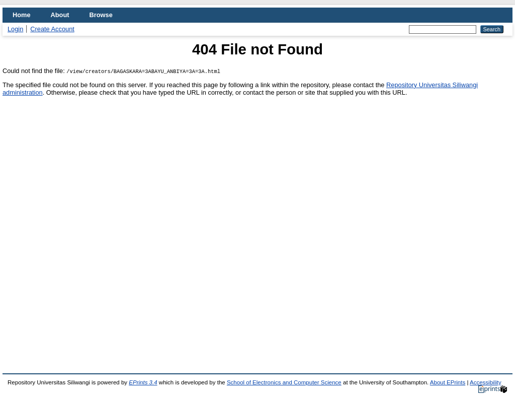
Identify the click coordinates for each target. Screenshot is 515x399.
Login (15, 29)
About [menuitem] (60, 15)
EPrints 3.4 (143, 382)
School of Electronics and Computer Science (284, 382)
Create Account (52, 29)
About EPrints (447, 382)
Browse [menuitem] (101, 15)
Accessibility (485, 382)
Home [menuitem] (22, 15)
